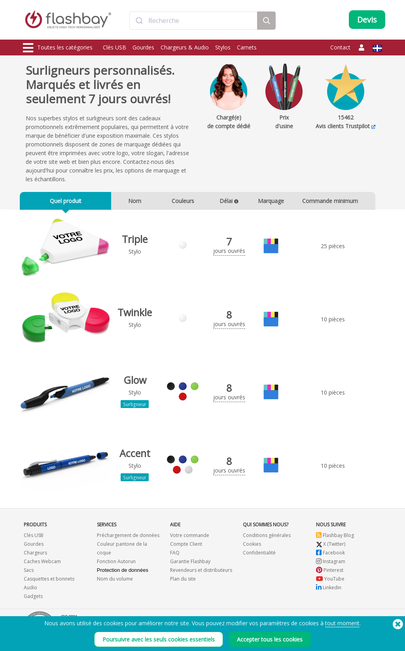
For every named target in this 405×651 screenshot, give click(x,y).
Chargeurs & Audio (185, 47)
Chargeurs (35, 555)
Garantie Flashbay (190, 563)
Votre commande (189, 537)
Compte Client (186, 546)
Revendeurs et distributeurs (201, 572)
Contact (340, 47)
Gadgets (33, 598)
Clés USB (114, 47)
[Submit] (139, 21)
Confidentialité (259, 555)
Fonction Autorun (116, 563)
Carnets (247, 47)
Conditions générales (267, 537)
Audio (30, 589)
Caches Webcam (42, 563)
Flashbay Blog (335, 537)
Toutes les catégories (58, 48)
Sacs (29, 572)
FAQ (175, 555)
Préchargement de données (128, 537)
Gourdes (143, 47)
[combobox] (193, 21)
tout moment (342, 627)
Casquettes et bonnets (49, 581)
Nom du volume (115, 581)
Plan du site (183, 581)
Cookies (252, 546)
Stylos (223, 47)
